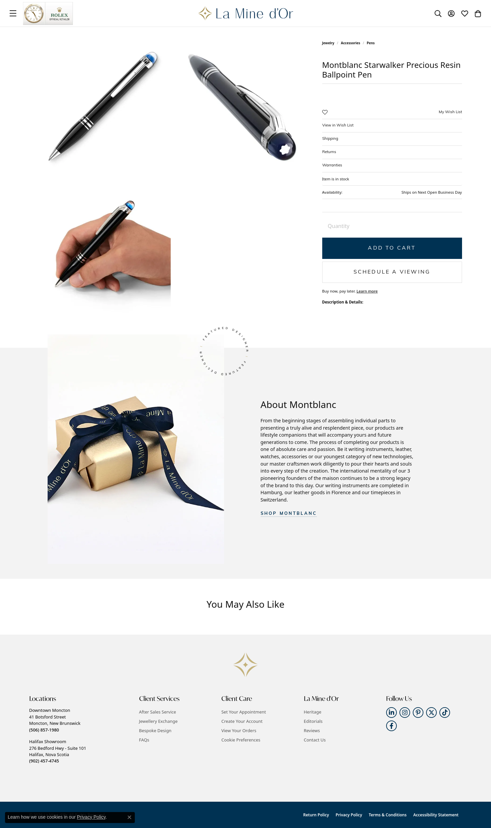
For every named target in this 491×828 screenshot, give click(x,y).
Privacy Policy (349, 815)
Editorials (313, 721)
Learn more (367, 291)
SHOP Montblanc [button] (289, 514)
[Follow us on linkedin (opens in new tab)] (391, 712)
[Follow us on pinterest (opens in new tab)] (418, 712)
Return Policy (316, 815)
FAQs (144, 740)
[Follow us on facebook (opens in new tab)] (391, 726)
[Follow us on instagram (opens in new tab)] (404, 712)
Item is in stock (335, 178)
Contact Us (315, 740)
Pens (371, 43)
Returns (329, 152)
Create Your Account (242, 721)
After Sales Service (157, 712)
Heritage (313, 712)
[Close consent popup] (129, 817)
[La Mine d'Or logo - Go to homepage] (245, 13)
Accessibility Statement (435, 815)
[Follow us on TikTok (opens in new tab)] (444, 712)
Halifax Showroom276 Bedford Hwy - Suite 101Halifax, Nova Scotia (57, 751)
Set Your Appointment (243, 712)
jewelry (328, 43)
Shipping (330, 139)
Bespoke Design (155, 730)
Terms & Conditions (388, 815)
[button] (438, 13)
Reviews (312, 730)
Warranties (332, 165)
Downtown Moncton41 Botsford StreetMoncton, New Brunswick (55, 719)
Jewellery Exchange (158, 721)
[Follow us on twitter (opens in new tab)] (431, 712)
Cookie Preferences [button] (240, 740)
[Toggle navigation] (13, 13)
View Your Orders (238, 730)
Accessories (350, 43)
